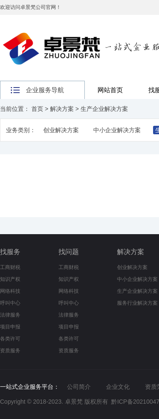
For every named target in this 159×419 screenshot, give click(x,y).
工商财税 (10, 267)
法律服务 (10, 315)
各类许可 (10, 339)
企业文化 (118, 386)
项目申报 (10, 327)
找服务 (10, 251)
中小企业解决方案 (117, 130)
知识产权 (10, 279)
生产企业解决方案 (104, 108)
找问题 (69, 251)
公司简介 (79, 386)
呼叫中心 (10, 303)
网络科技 (10, 291)
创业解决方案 (61, 130)
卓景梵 (74, 401)
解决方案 (62, 108)
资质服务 (10, 351)
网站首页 (110, 89)
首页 (37, 108)
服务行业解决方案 (137, 303)
